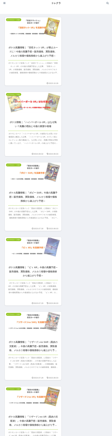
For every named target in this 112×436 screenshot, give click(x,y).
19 (63, 409)
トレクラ (56, 3)
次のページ (56, 401)
